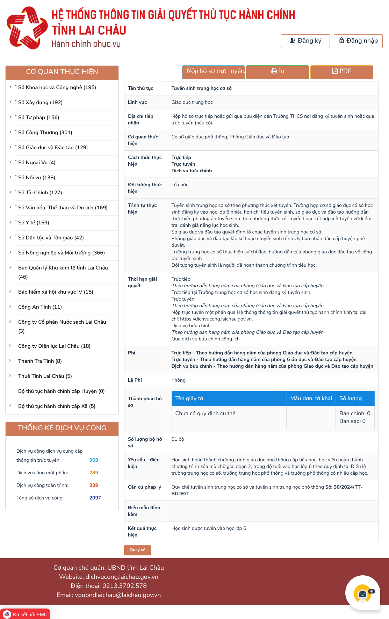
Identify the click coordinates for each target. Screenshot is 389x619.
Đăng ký (305, 41)
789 (93, 472)
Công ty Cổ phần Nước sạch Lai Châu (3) (62, 327)
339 (93, 485)
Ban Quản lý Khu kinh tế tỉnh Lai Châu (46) (63, 273)
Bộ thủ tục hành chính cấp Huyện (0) (61, 391)
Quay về (137, 550)
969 (93, 460)
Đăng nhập (358, 41)
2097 (95, 498)
